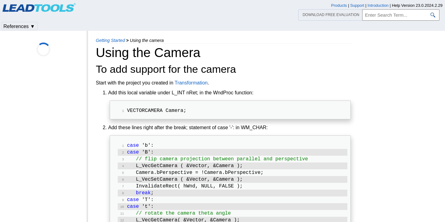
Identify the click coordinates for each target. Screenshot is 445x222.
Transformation (191, 82)
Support (357, 5)
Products (339, 5)
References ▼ (19, 26)
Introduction (377, 5)
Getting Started (110, 40)
